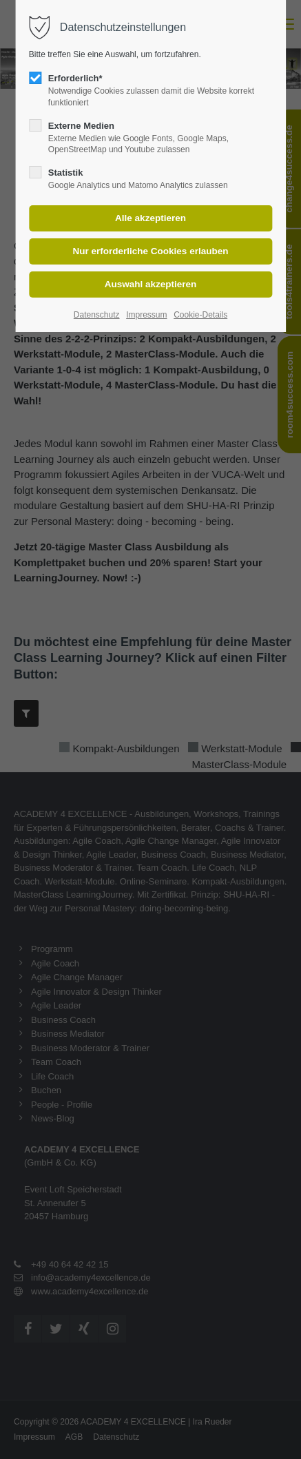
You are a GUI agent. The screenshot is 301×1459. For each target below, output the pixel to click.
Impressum (146, 315)
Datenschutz (97, 315)
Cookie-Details (200, 315)
